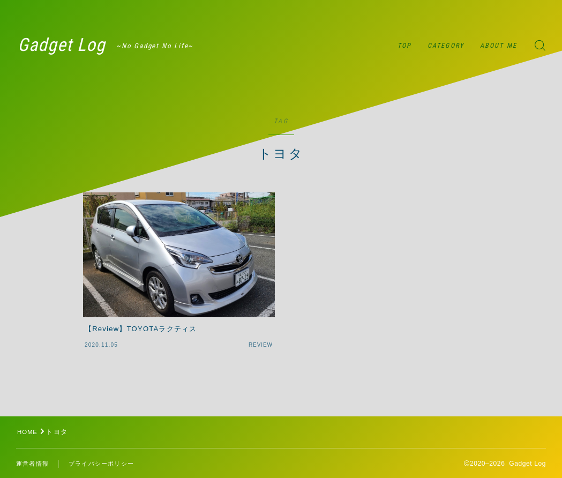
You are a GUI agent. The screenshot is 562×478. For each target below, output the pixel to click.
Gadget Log (69, 45)
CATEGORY (446, 45)
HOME (28, 432)
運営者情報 (33, 464)
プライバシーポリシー (106, 464)
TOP (404, 45)
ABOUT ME (498, 45)
